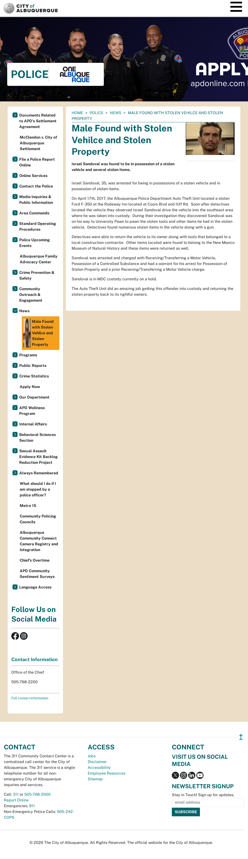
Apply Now (30, 386)
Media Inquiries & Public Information (36, 199)
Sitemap (95, 779)
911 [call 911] (32, 806)
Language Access (35, 587)
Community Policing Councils (38, 519)
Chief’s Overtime (35, 560)
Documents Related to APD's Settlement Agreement (37, 121)
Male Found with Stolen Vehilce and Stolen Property (38, 333)
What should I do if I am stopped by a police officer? (38, 489)
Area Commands (34, 213)
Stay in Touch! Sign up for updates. (203, 795)
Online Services (33, 175)
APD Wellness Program (32, 411)
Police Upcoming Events (34, 243)
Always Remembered (38, 473)
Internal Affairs (33, 424)
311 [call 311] (16, 794)
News (115, 113)
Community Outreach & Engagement (30, 295)
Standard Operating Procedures (37, 226)
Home (77, 113)
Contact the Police (36, 186)
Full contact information (29, 698)
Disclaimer (97, 761)
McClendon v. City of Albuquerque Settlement (38, 143)
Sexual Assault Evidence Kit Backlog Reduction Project (38, 457)
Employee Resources (106, 773)
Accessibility (99, 767)
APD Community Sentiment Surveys (37, 574)
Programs (28, 355)
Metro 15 (28, 505)
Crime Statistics (34, 376)
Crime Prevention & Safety (37, 275)
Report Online (16, 800)
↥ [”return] (241, 737)
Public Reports (32, 365)
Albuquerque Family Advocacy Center (38, 259)
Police (96, 113)
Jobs (92, 756)
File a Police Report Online (37, 162)
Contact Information (34, 659)
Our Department (34, 397)
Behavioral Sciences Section (37, 437)
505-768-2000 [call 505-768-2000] (37, 794)
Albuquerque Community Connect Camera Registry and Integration (39, 541)
